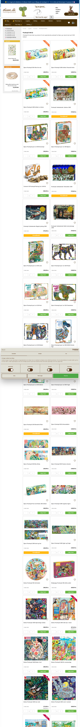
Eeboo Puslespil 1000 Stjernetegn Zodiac (34, 622)
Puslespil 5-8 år (11, 35)
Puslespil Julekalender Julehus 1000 (61, 107)
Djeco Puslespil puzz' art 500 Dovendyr (34, 146)
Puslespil (35, 28)
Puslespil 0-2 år (11, 32)
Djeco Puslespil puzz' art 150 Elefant (33, 345)
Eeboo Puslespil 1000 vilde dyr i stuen (61, 622)
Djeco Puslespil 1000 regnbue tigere (60, 503)
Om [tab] (66, 353)
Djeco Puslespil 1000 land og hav (32, 543)
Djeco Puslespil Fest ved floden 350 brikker (35, 503)
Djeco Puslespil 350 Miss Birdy (32, 464)
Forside (24, 28)
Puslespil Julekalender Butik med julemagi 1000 (62, 227)
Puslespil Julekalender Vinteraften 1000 (61, 186)
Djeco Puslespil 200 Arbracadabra (60, 424)
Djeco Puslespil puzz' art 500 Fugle (60, 384)
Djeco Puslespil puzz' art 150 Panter (60, 265)
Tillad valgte (40, 375)
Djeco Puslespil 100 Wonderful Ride (33, 424)
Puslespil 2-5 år (11, 34)
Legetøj (28, 21)
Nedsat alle (9, 67)
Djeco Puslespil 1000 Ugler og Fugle (61, 543)
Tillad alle (66, 375)
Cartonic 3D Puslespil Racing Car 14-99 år (35, 186)
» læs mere (26, 72)
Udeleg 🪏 (29, 24)
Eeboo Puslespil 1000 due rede (32, 702)
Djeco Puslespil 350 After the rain (32, 67)
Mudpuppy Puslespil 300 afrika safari (61, 583)
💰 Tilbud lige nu (17, 21)
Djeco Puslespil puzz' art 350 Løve (33, 265)
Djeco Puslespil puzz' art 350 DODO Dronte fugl (62, 345)
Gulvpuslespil (10, 30)
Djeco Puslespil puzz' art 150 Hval (33, 305)
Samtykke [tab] (14, 353)
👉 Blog (7, 21)
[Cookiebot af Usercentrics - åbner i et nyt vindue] (70, 350)
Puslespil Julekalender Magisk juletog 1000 (35, 226)
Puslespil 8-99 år (11, 37)
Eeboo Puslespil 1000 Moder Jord (32, 662)
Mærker (51, 21)
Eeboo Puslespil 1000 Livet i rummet (61, 702)
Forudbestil (63, 116)
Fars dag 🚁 (18, 24)
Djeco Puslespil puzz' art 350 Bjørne (60, 146)
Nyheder (59, 21)
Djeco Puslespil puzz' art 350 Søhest (33, 384)
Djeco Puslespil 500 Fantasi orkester (61, 464)
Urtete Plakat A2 (12, 58)
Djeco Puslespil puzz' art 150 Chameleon (62, 305)
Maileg (35, 21)
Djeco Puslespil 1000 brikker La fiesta (34, 107)
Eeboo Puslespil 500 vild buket (32, 583)
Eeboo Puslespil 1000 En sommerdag (61, 662)
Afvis (14, 375)
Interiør (43, 21)
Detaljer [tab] (40, 353)
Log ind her (71, 14)
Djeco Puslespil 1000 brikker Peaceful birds (62, 67)
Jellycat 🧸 (8, 24)
